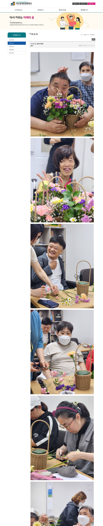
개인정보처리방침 (12, 512)
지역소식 (11, 46)
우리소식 (11, 43)
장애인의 (40, 10)
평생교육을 (62, 10)
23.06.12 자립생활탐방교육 (40, 499)
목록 (93, 39)
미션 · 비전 (26, 512)
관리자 (32, 45)
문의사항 (11, 53)
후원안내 (91, 3)
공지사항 (11, 40)
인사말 (19, 512)
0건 (80, 45)
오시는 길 (83, 3)
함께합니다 (84, 10)
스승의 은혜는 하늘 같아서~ (40, 502)
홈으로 (76, 3)
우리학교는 (18, 10)
